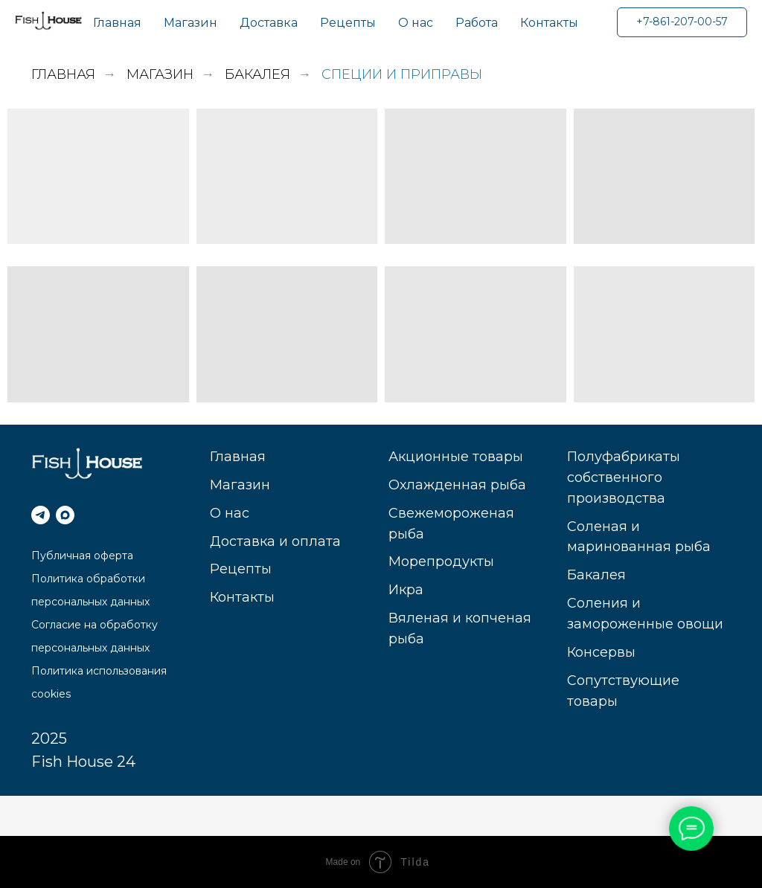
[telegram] (40, 515)
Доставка (269, 23)
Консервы (601, 652)
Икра (405, 590)
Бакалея (257, 75)
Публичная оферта (82, 555)
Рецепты (348, 23)
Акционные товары (455, 456)
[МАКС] (65, 515)
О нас (415, 23)
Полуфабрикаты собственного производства (623, 477)
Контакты (549, 23)
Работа (476, 23)
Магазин (190, 23)
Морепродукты (441, 561)
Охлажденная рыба (457, 485)
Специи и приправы (401, 75)
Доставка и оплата (275, 541)
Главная (117, 23)
